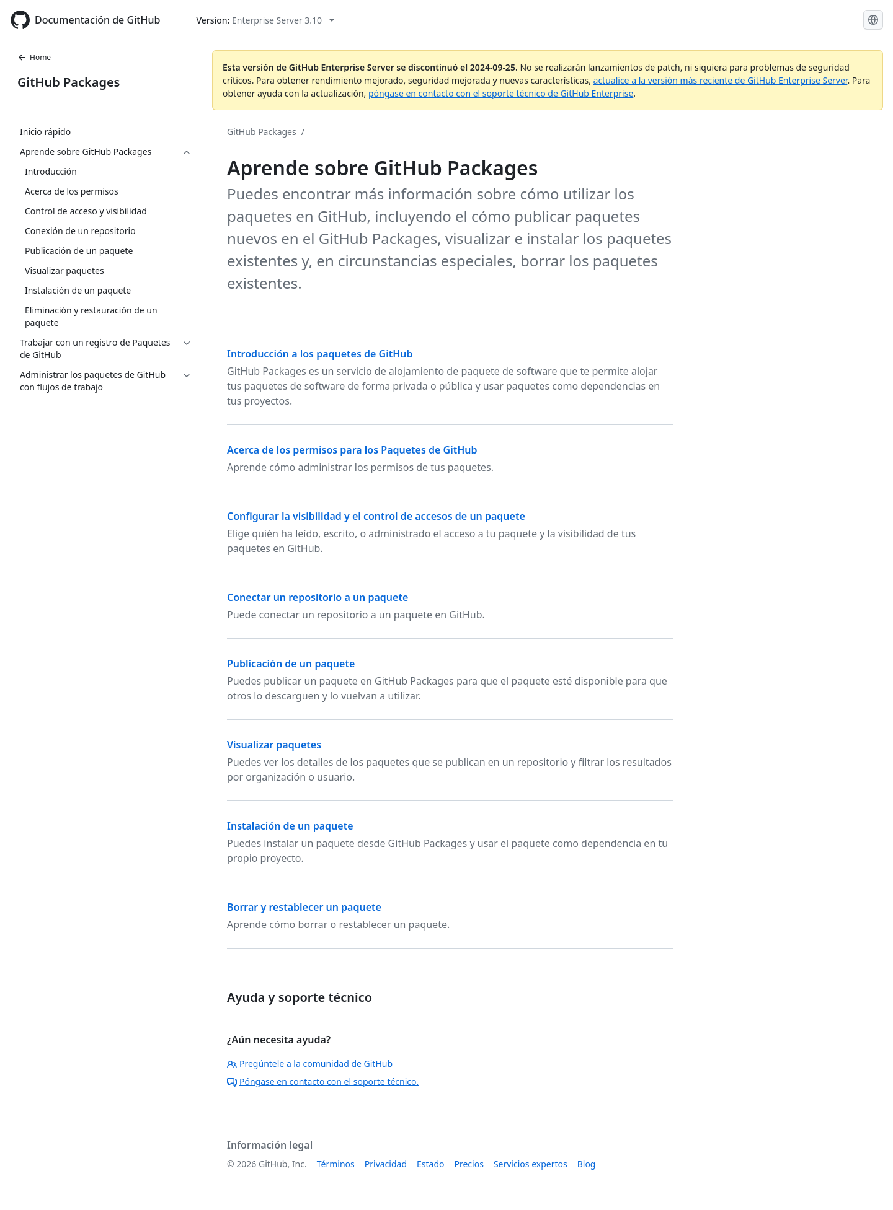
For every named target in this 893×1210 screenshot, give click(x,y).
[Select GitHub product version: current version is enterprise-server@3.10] (265, 20)
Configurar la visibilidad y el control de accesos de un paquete (376, 516)
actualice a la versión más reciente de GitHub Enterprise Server (720, 80)
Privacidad (386, 1164)
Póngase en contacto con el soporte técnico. (323, 1081)
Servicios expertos (530, 1164)
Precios (469, 1164)
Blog (586, 1164)
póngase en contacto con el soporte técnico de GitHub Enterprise (500, 93)
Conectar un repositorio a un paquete (317, 597)
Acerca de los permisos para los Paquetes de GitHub (352, 450)
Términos (336, 1164)
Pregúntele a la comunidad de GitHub (310, 1063)
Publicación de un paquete (291, 663)
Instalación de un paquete (290, 826)
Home (34, 57)
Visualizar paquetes (274, 745)
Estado (430, 1164)
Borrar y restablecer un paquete (304, 907)
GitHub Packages (68, 82)
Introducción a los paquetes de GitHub (320, 354)
